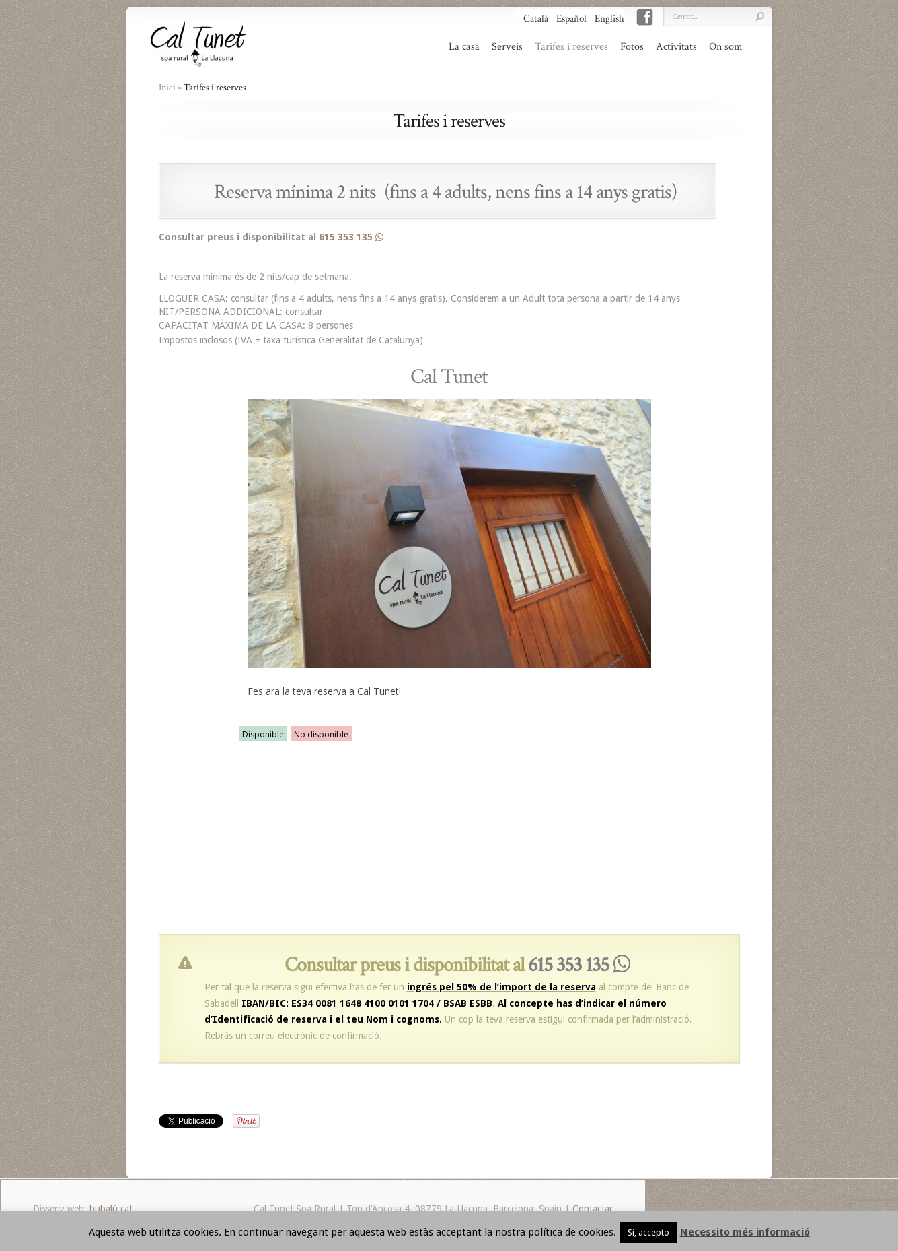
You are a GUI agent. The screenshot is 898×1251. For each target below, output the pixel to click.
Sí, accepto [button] (648, 1232)
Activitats (676, 47)
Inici (167, 87)
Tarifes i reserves (571, 47)
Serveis (507, 47)
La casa (464, 47)
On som (726, 47)
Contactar (592, 1208)
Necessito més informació (745, 1232)
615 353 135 (351, 237)
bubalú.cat (111, 1208)
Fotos (632, 47)
